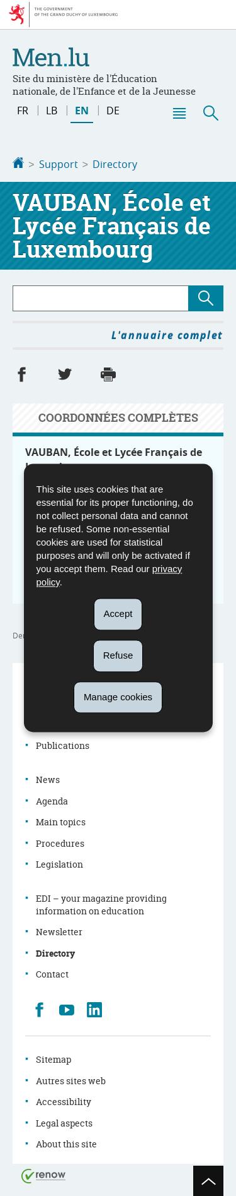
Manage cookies (118, 696)
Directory (115, 164)
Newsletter (59, 930)
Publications (62, 744)
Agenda (52, 800)
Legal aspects (64, 1122)
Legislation (59, 863)
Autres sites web (71, 1079)
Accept (118, 613)
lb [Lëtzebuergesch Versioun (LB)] (51, 110)
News (48, 778)
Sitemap (53, 1058)
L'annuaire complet (167, 334)
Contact (52, 973)
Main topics (61, 821)
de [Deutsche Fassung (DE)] (113, 110)
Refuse (118, 655)
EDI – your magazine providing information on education (101, 903)
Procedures (60, 842)
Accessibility (63, 1100)
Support (58, 164)
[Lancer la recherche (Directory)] (205, 297)
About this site (66, 1143)
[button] (179, 113)
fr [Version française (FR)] (22, 110)
